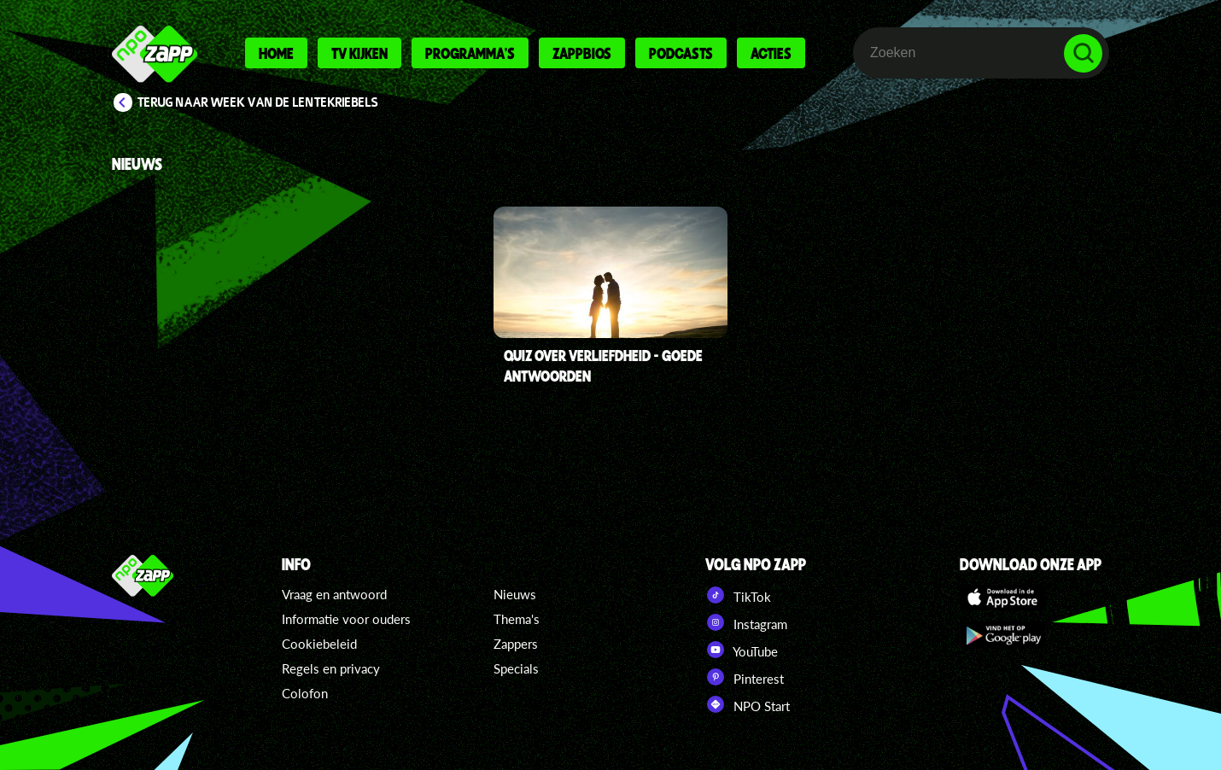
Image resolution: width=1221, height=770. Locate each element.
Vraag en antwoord (334, 594)
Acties (771, 53)
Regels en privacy (331, 668)
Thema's (517, 619)
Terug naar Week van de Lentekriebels (257, 102)
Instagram (746, 622)
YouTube (741, 649)
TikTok (738, 595)
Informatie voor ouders (346, 619)
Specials (516, 668)
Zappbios (581, 53)
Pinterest (744, 677)
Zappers (516, 643)
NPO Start (747, 704)
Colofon (305, 693)
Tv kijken (359, 53)
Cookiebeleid (319, 643)
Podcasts (681, 53)
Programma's (470, 53)
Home (276, 53)
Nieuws (515, 594)
